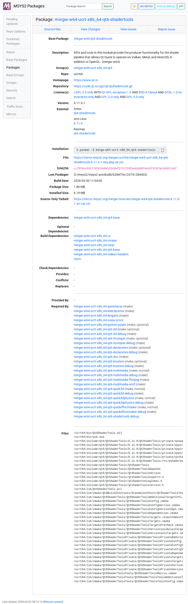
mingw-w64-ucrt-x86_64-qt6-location (99, 361)
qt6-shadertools (84, 113)
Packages (13, 67)
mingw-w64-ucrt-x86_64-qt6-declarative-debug (105, 352)
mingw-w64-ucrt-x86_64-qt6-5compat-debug (104, 343)
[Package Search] (83, 6)
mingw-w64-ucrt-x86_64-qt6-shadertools (94, 19)
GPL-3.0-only (135, 97)
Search (108, 6)
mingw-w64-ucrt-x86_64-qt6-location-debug (104, 366)
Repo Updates (15, 31)
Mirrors (11, 114)
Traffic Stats (14, 106)
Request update (53, 601)
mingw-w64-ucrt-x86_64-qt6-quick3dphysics (104, 398)
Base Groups (15, 75)
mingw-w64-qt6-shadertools (93, 38)
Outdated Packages (13, 41)
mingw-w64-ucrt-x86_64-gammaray (98, 306)
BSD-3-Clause (148, 92)
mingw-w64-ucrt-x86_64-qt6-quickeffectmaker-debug (110, 412)
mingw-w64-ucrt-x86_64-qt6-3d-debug (100, 334)
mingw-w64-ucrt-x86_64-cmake (95, 240)
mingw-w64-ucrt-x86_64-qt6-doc (96, 357)
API (181, 6)
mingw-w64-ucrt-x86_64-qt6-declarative (101, 347)
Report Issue (166, 29)
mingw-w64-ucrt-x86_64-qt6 (93, 68)
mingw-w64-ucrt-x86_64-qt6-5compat (99, 338)
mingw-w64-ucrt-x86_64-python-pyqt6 (100, 324)
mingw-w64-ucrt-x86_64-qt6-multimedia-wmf (104, 384)
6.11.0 (78, 123)
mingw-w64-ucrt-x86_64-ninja (94, 245)
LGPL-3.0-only (83, 92)
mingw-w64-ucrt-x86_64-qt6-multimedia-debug (106, 375)
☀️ (134, 6)
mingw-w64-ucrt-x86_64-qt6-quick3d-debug (103, 393)
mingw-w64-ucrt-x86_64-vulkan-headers (101, 254)
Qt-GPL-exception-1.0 (116, 92)
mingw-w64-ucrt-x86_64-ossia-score (98, 320)
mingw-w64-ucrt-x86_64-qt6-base (97, 217)
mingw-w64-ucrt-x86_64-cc (92, 236)
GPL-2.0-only (110, 97)
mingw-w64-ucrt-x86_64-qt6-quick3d (99, 389)
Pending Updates (12, 21)
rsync (77, 259)
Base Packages (16, 60)
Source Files (52, 29)
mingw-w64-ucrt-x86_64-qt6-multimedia (101, 370)
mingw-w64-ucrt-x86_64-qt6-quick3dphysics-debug (109, 402)
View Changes (90, 29)
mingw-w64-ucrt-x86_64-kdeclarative (99, 311)
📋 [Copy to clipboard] (162, 150)
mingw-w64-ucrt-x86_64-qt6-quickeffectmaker (105, 407)
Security (11, 90)
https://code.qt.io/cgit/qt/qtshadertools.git (103, 86)
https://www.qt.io (86, 80)
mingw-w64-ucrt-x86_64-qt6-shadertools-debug (106, 416)
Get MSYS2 (146, 6)
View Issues (128, 29)
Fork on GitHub (166, 6)
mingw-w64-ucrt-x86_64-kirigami (96, 315)
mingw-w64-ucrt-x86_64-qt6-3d (95, 329)
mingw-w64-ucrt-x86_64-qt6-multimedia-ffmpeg (106, 379)
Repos (10, 52)
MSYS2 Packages (23, 6)
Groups (11, 82)
